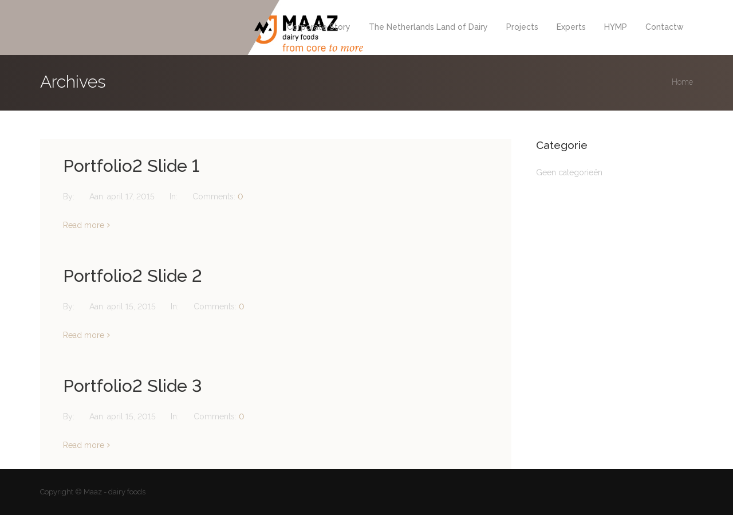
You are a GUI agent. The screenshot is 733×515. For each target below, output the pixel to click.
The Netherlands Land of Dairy (428, 27)
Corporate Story (318, 27)
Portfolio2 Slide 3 (132, 386)
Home (682, 82)
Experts (571, 27)
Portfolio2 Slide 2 (132, 276)
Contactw (664, 27)
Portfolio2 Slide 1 (131, 166)
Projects (522, 27)
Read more (83, 225)
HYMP (615, 27)
